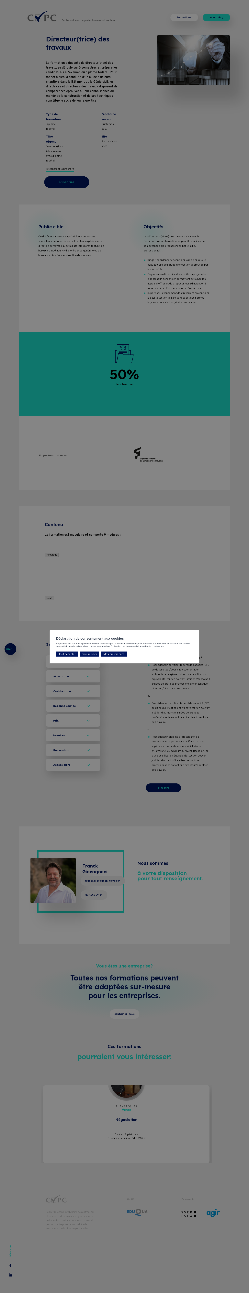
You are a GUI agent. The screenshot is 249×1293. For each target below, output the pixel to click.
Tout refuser (89, 654)
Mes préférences (113, 654)
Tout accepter (67, 654)
